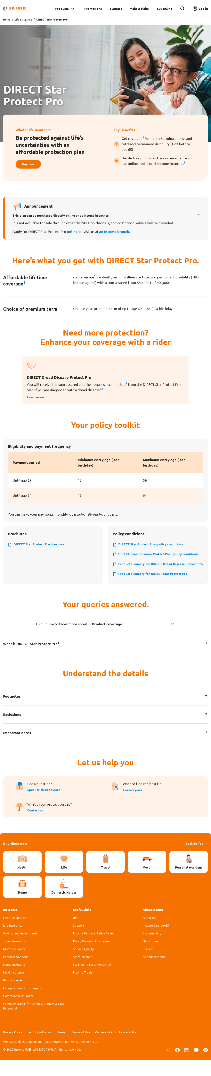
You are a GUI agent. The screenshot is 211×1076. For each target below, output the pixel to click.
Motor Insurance (14, 965)
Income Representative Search (94, 949)
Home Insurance (14, 980)
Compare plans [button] (134, 805)
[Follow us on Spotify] (205, 1065)
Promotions (93, 8)
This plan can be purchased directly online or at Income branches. (61, 217)
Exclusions (12, 730)
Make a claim (139, 8)
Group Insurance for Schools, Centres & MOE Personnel (34, 1021)
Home (7, 19)
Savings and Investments (20, 949)
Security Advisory (39, 1048)
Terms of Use (81, 1048)
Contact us (35, 826)
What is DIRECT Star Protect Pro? (31, 659)
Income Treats (83, 988)
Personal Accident (15, 972)
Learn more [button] (36, 398)
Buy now (30, 165)
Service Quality (83, 965)
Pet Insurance (12, 996)
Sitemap (61, 1048)
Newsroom (150, 957)
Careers (148, 965)
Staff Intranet (82, 972)
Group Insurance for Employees (25, 1004)
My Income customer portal (92, 980)
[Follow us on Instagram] (168, 1065)
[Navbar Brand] (15, 9)
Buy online (164, 8)
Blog (76, 933)
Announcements (154, 972)
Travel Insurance (14, 957)
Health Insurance (14, 933)
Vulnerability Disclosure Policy (116, 1048)
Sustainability (152, 949)
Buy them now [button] (15, 859)
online (72, 233)
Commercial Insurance (18, 1011)
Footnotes (12, 712)
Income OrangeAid (156, 941)
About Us (149, 933)
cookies (19, 1057)
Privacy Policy (12, 1048)
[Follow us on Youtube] (196, 1065)
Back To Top (196, 859)
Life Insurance (23, 19)
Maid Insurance (13, 988)
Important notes (17, 748)
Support (116, 8)
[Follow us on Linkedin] (186, 1065)
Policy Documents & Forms (91, 957)
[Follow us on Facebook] (177, 1065)
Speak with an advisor (43, 805)
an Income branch (114, 233)
